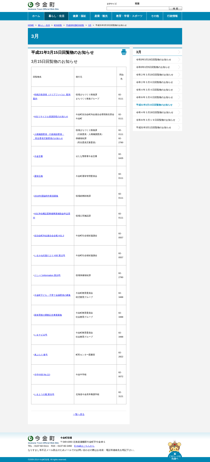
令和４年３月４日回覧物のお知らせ (154, 89)
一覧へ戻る (78, 414)
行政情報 (172, 16)
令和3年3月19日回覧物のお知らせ (153, 59)
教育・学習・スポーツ (129, 16)
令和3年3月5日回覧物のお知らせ (153, 67)
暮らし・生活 (56, 16)
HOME (31, 25)
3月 (89, 25)
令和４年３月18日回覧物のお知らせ (154, 112)
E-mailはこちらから (84, 446)
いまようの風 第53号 (44, 394)
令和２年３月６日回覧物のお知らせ (154, 82)
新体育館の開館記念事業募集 (48, 315)
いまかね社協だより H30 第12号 (49, 255)
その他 (155, 16)
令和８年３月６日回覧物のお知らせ (154, 97)
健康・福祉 (79, 16)
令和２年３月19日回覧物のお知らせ (154, 74)
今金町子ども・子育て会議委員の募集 (52, 295)
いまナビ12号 (40, 335)
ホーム (36, 16)
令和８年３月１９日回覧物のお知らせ (155, 120)
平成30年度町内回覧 (75, 25)
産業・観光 (101, 16)
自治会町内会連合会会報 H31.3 (49, 235)
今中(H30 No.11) (42, 374)
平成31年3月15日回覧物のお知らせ (154, 104)
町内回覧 (58, 25)
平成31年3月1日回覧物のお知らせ (153, 127)
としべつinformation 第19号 (47, 275)
